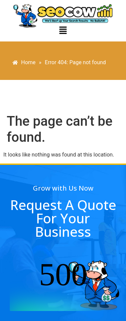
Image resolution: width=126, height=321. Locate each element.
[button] (63, 30)
